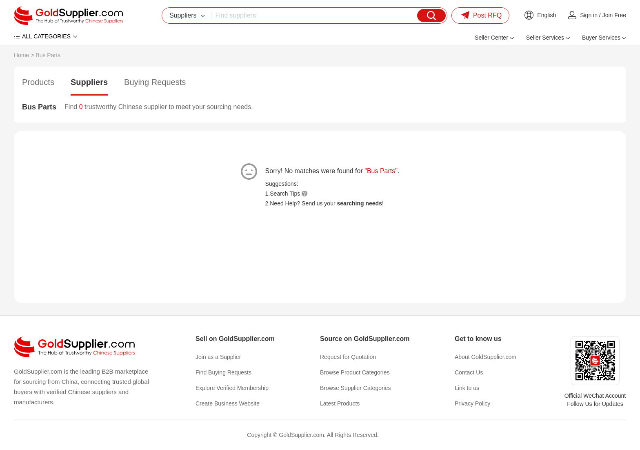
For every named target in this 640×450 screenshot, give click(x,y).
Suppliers (89, 82)
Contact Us (469, 372)
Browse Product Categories (354, 372)
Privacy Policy (472, 403)
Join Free (614, 15)
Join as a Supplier (218, 357)
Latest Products (340, 403)
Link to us (467, 388)
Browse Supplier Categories (355, 388)
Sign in (589, 15)
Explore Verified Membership (232, 388)
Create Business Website (228, 403)
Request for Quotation (348, 357)
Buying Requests (155, 82)
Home (21, 55)
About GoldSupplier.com (485, 357)
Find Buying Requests (223, 372)
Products (38, 82)
